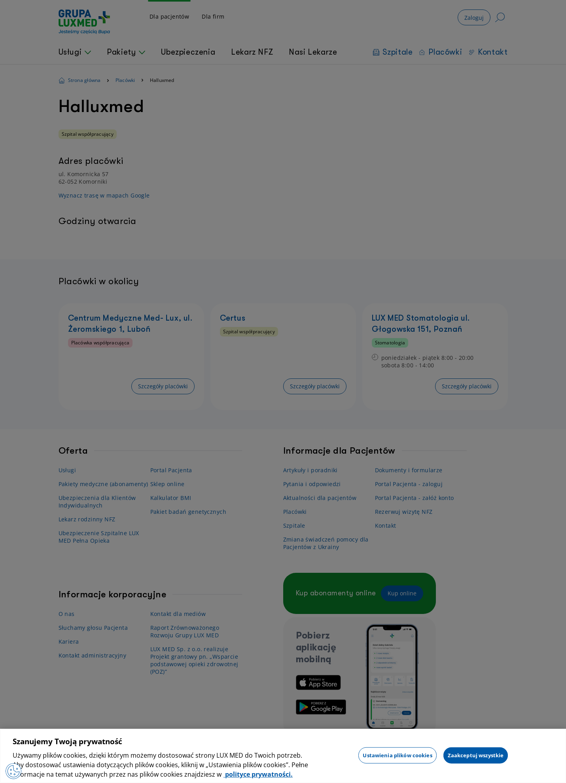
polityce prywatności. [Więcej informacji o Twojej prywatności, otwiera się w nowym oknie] (258, 774)
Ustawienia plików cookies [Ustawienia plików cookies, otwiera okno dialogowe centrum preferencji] (397, 754)
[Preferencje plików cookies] (13, 771)
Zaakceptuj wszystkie (476, 754)
